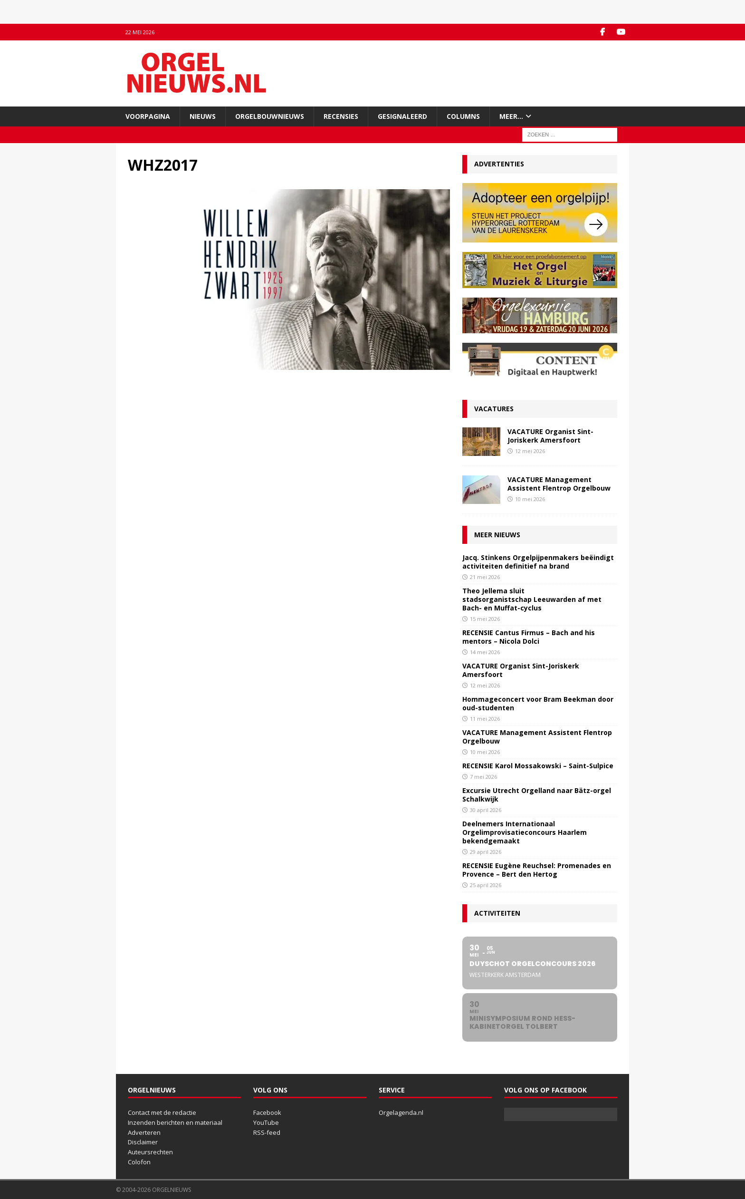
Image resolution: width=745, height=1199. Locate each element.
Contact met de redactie (162, 1112)
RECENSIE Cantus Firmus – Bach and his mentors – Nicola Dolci (528, 637)
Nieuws (203, 116)
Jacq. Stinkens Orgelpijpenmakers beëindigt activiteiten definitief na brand (538, 561)
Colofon (139, 1162)
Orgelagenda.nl (401, 1112)
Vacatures (494, 408)
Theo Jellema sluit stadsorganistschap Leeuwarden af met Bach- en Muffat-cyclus (532, 599)
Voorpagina (147, 116)
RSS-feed (266, 1132)
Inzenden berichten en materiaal (175, 1122)
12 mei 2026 (530, 450)
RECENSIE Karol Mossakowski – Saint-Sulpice (537, 765)
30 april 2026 (485, 809)
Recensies (341, 116)
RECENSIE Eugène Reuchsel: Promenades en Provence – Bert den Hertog (536, 870)
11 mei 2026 (485, 718)
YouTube (266, 1122)
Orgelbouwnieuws (269, 116)
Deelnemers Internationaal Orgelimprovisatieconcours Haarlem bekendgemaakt (524, 832)
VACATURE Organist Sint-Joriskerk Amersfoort (550, 436)
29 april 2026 (485, 851)
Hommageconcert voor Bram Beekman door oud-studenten (537, 703)
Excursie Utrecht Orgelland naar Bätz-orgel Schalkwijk (536, 794)
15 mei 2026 (485, 618)
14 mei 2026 (485, 652)
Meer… (511, 116)
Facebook (267, 1112)
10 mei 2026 (530, 499)
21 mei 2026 (485, 576)
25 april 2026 (485, 885)
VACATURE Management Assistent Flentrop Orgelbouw (559, 484)
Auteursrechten (150, 1152)
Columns (463, 116)
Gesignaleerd (402, 116)
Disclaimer (143, 1142)
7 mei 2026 (483, 776)
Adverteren (144, 1132)
